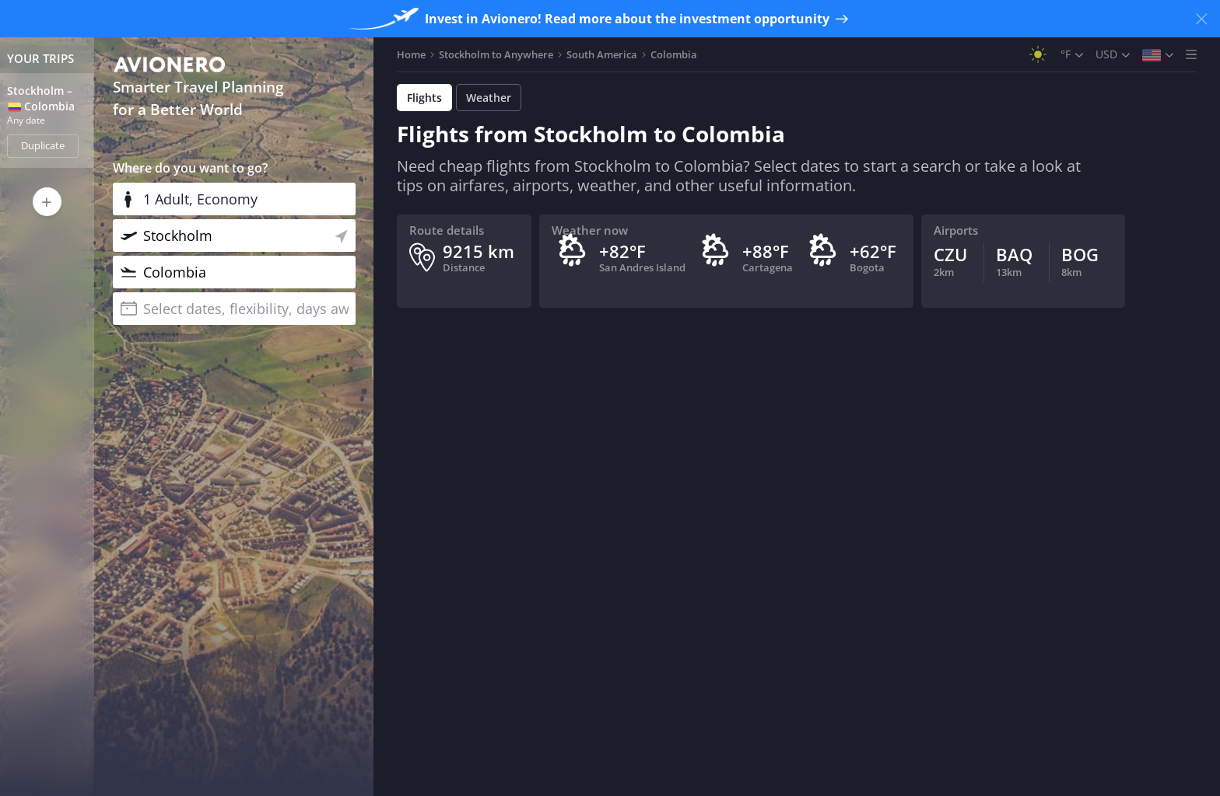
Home (411, 54)
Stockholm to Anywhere (496, 54)
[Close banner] (1201, 18)
